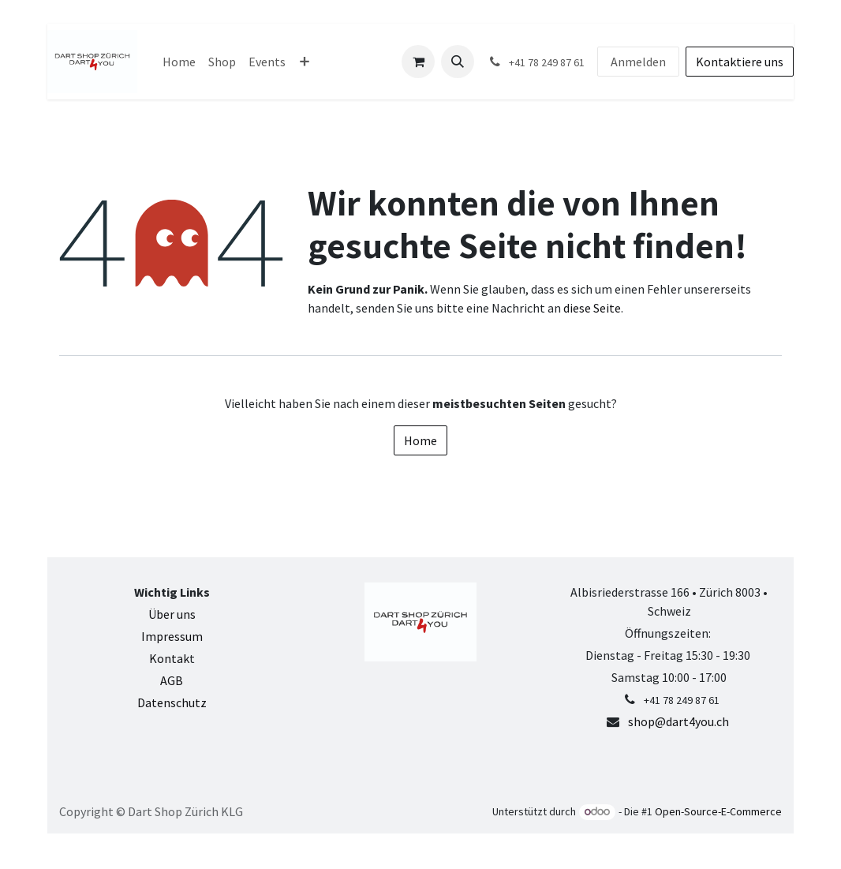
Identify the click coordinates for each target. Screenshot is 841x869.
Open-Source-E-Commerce (718, 811)
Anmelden (638, 61)
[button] (457, 61)
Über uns (172, 614)
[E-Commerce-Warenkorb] (418, 61)
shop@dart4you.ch (678, 721)
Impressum (172, 636)
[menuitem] (179, 61)
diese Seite (592, 308)
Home (420, 440)
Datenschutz (172, 702)
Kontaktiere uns (739, 61)
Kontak (169, 658)
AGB (171, 680)
